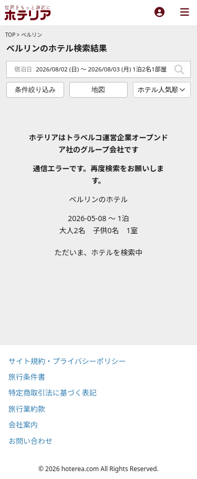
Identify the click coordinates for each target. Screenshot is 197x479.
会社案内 (23, 425)
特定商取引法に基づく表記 (52, 393)
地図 (98, 89)
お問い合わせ (30, 441)
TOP (10, 34)
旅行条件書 (26, 377)
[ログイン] (159, 12)
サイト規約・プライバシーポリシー (67, 361)
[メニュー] (184, 12)
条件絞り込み (35, 89)
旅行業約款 (26, 409)
